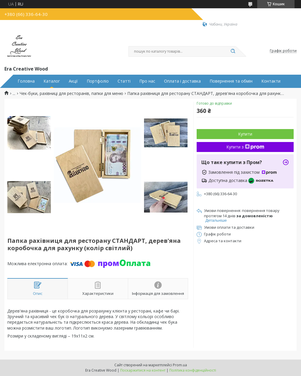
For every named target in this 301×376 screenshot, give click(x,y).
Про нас (147, 81)
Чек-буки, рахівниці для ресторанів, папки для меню (71, 93)
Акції (73, 81)
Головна (26, 81)
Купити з (245, 147)
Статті (124, 81)
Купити (245, 134)
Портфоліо (98, 81)
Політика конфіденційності (192, 370)
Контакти (270, 81)
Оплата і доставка (182, 81)
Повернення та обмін (231, 81)
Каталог (52, 81)
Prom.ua (180, 364)
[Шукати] (233, 51)
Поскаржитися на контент (142, 370)
